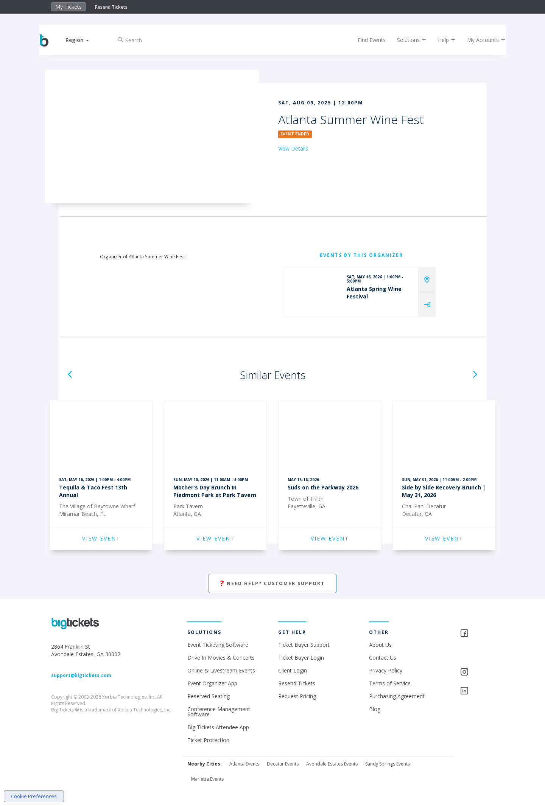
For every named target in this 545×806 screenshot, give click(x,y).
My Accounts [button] (479, 39)
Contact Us (382, 657)
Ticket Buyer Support (304, 644)
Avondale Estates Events (332, 764)
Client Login (292, 670)
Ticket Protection (208, 740)
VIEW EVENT (101, 538)
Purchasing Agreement (397, 696)
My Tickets (68, 6)
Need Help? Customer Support (272, 583)
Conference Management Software (218, 711)
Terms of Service (390, 683)
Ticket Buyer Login (301, 657)
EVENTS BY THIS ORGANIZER (361, 255)
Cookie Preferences (34, 796)
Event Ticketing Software (217, 644)
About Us (380, 644)
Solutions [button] (405, 39)
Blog (374, 709)
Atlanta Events (244, 764)
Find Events (365, 39)
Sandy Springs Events (387, 764)
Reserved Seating (208, 696)
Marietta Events (207, 779)
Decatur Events (283, 764)
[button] (84, 39)
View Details (293, 148)
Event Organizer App (212, 683)
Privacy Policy (385, 670)
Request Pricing (297, 696)
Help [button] (440, 39)
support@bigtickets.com (81, 675)
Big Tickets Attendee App (218, 727)
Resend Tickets (111, 7)
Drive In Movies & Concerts (221, 657)
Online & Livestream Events (221, 670)
